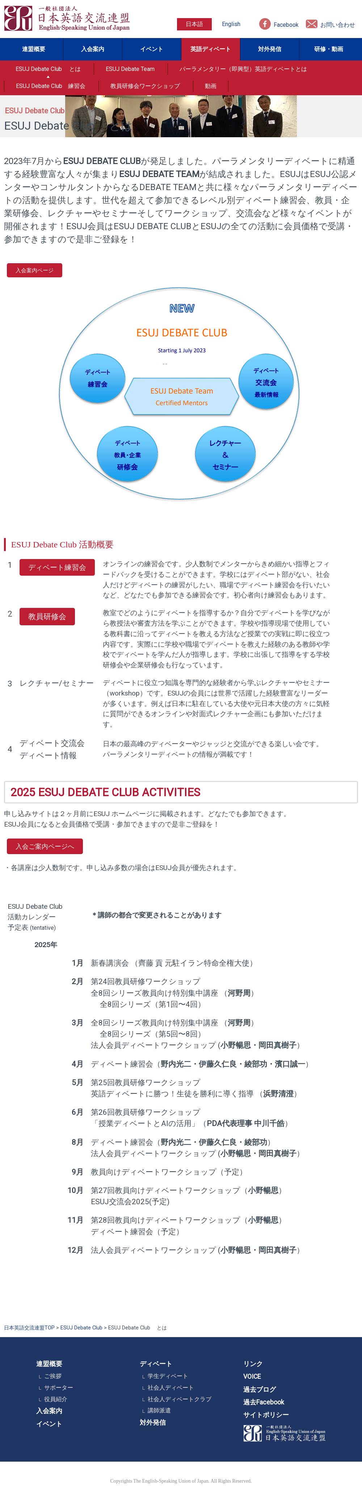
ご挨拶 (53, 1376)
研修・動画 (328, 49)
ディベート (156, 1364)
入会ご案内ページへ (45, 846)
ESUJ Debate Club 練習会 (50, 86)
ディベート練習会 (57, 567)
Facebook (286, 24)
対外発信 (269, 49)
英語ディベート (210, 49)
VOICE (252, 1376)
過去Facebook (263, 1402)
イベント (151, 49)
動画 (210, 86)
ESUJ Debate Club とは (48, 69)
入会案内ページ (35, 270)
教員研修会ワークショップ (145, 86)
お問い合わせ (337, 24)
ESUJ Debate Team (130, 69)
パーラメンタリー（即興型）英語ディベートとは (243, 69)
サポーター (58, 1387)
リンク (253, 1364)
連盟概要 (33, 49)
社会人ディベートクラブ (179, 1399)
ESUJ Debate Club (81, 1328)
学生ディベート (168, 1376)
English (231, 24)
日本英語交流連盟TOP (29, 1328)
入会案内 (92, 49)
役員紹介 (55, 1399)
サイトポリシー (266, 1415)
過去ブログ (259, 1389)
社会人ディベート (171, 1387)
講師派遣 (159, 1410)
